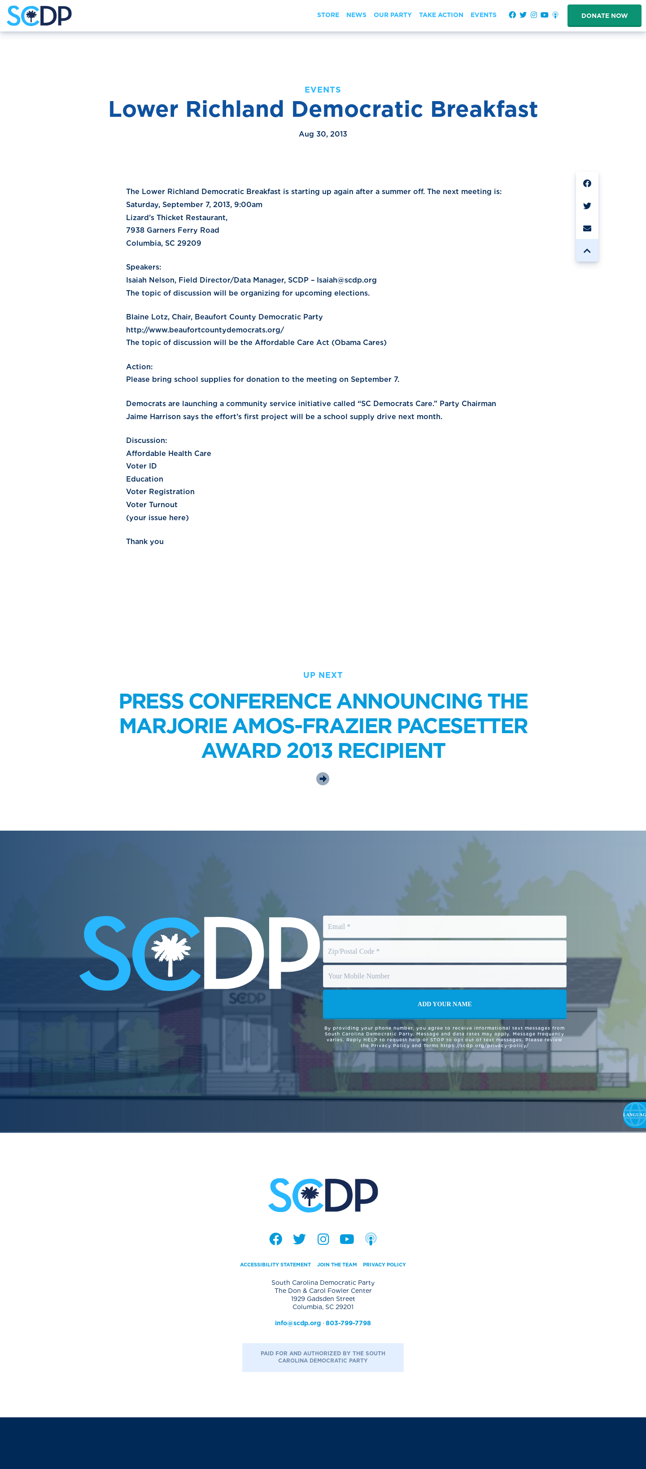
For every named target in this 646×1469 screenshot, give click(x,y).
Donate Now (604, 15)
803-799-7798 (348, 1374)
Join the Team (340, 1315)
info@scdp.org (298, 1374)
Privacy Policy (399, 1315)
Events (323, 89)
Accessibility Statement (264, 1315)
